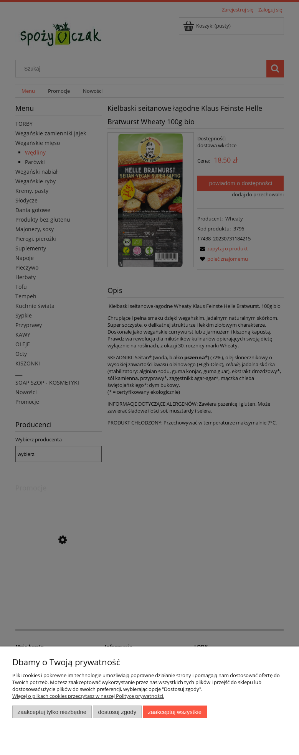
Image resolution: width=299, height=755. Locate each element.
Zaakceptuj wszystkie (175, 712)
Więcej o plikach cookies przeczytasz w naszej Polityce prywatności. (88, 695)
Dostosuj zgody (117, 712)
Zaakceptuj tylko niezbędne (52, 712)
